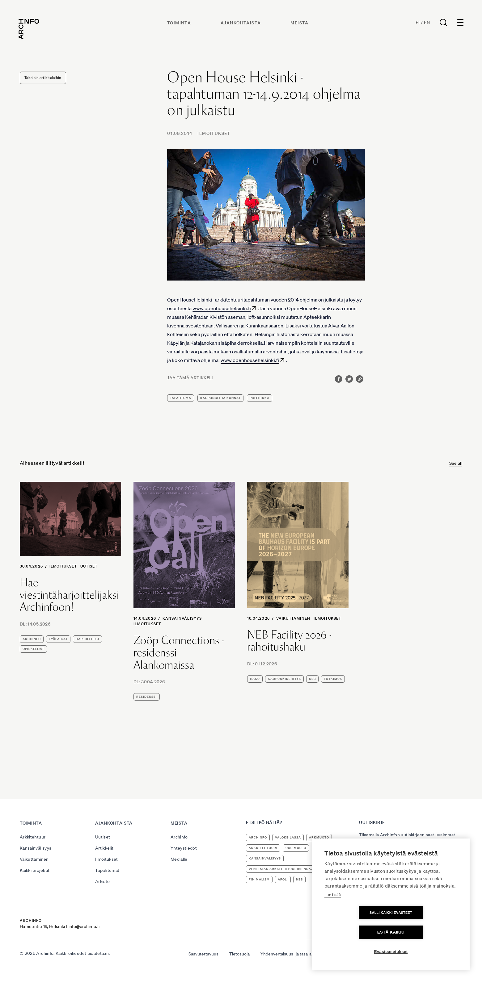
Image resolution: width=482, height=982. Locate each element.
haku (255, 678)
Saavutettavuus (203, 954)
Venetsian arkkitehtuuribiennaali (283, 869)
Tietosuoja (239, 954)
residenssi (146, 696)
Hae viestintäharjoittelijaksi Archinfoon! (69, 594)
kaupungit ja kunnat (220, 398)
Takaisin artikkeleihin (42, 77)
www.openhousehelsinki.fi (221, 308)
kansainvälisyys (265, 858)
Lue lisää (332, 914)
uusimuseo (295, 848)
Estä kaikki (426, 932)
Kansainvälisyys (182, 618)
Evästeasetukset (391, 951)
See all (455, 463)
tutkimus (333, 678)
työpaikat (58, 639)
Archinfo (32, 639)
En (426, 23)
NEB (312, 678)
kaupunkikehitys (284, 678)
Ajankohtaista (241, 24)
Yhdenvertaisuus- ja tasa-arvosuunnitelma (300, 954)
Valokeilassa (288, 837)
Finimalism (259, 879)
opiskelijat (33, 649)
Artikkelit (104, 848)
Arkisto (102, 881)
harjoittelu (87, 639)
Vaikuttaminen (293, 618)
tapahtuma (180, 398)
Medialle (179, 859)
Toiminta (179, 24)
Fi (416, 23)
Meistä (300, 24)
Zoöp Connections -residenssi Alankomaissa (178, 652)
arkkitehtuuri (263, 848)
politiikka (259, 398)
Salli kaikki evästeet (355, 932)
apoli (283, 879)
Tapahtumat (107, 870)
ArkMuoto (319, 837)
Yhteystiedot (184, 848)
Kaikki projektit (35, 870)
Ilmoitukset (213, 133)
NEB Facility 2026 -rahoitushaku (289, 641)
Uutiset (88, 566)
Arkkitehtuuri (33, 837)
